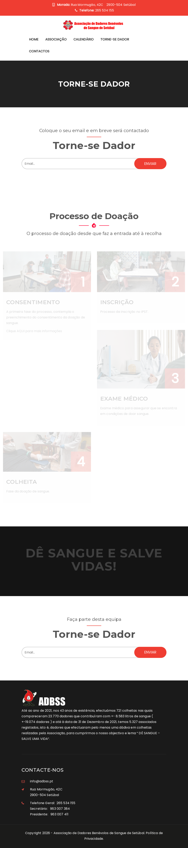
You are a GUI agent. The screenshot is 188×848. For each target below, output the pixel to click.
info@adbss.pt (41, 781)
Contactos (39, 51)
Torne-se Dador (114, 39)
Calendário (83, 39)
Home (33, 39)
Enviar (150, 163)
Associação (56, 39)
